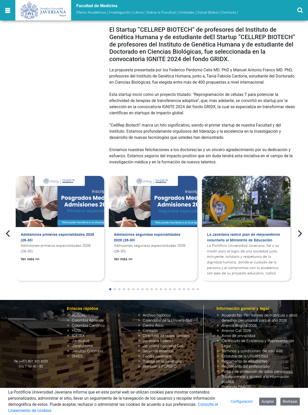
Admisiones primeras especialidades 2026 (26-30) (57, 237)
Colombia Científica (88, 326)
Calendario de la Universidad (167, 320)
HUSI (76, 331)
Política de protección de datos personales (257, 372)
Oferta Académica (91, 12)
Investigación (120, 12)
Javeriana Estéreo (158, 341)
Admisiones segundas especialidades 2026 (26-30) (147, 237)
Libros (139, 12)
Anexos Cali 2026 (236, 331)
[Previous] (8, 233)
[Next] (299, 233)
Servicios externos (158, 351)
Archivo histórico (157, 315)
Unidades (186, 12)
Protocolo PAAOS (236, 387)
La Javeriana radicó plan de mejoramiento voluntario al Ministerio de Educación (243, 237)
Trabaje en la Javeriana (162, 361)
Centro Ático (153, 326)
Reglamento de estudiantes (245, 361)
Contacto (228, 12)
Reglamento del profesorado (245, 366)
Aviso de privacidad (238, 336)
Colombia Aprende (88, 320)
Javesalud (80, 341)
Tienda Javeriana (157, 356)
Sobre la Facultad (161, 12)
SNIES (77, 356)
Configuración (242, 401)
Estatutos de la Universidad (245, 356)
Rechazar (290, 401)
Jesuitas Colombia (87, 351)
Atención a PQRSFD (160, 366)
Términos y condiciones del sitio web (252, 351)
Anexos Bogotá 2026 (239, 326)
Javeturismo (82, 346)
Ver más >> (30, 259)
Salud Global (207, 12)
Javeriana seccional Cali (163, 346)
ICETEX (78, 336)
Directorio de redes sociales (166, 336)
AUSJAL (79, 315)
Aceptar (267, 401)
